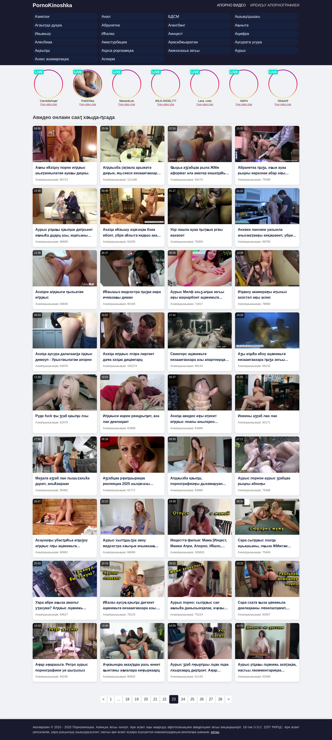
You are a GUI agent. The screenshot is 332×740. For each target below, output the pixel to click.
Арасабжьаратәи (183, 42)
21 (155, 699)
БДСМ (173, 16)
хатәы (215, 732)
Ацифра (242, 34)
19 (137, 699)
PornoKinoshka (52, 5)
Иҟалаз (108, 34)
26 (202, 699)
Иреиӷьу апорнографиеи (274, 5)
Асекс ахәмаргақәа (52, 59)
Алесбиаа (43, 42)
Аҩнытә (242, 25)
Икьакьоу (43, 34)
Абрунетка (111, 25)
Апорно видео (231, 5)
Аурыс (240, 50)
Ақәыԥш (42, 50)
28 (220, 699)
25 (192, 699)
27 (211, 699)
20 (146, 699)
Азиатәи (42, 16)
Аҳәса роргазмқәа (118, 50)
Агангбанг (176, 25)
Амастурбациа (114, 42)
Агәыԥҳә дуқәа (48, 25)
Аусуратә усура (248, 42)
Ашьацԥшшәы (247, 16)
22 (164, 699)
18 (127, 699)
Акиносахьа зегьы (184, 50)
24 (183, 699)
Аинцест (175, 34)
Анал (106, 16)
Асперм (108, 59)
